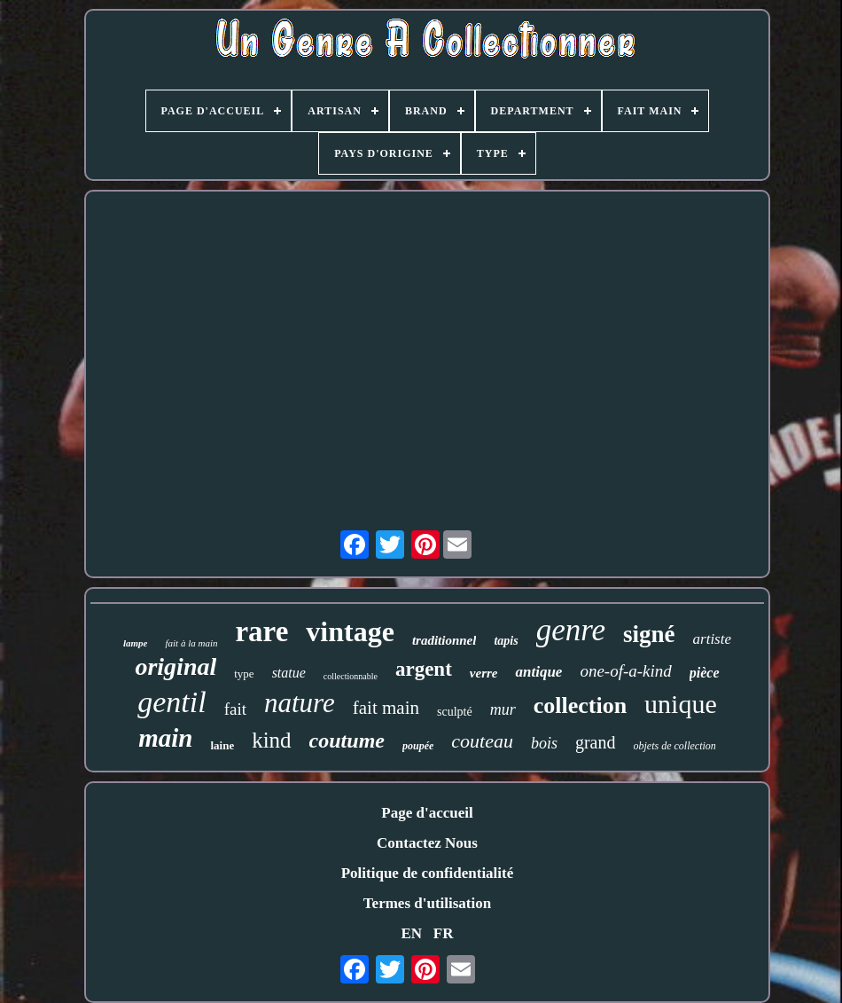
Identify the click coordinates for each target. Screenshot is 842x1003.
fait (235, 709)
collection (580, 705)
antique (538, 671)
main (165, 738)
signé (649, 634)
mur (503, 709)
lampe (135, 643)
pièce (705, 672)
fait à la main (191, 643)
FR (443, 933)
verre (484, 673)
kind (271, 740)
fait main (386, 707)
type (243, 673)
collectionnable (351, 676)
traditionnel (444, 640)
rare (261, 631)
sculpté (454, 711)
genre (570, 630)
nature (299, 702)
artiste (712, 639)
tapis (506, 640)
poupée (417, 746)
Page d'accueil (426, 812)
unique (680, 703)
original (175, 666)
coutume (347, 740)
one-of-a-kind (625, 671)
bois (544, 743)
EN (411, 933)
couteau (482, 741)
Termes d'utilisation (427, 903)
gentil (171, 702)
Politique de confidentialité (427, 873)
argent (423, 669)
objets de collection (675, 746)
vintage (350, 631)
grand (595, 742)
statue (289, 672)
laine (222, 745)
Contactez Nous (427, 843)
